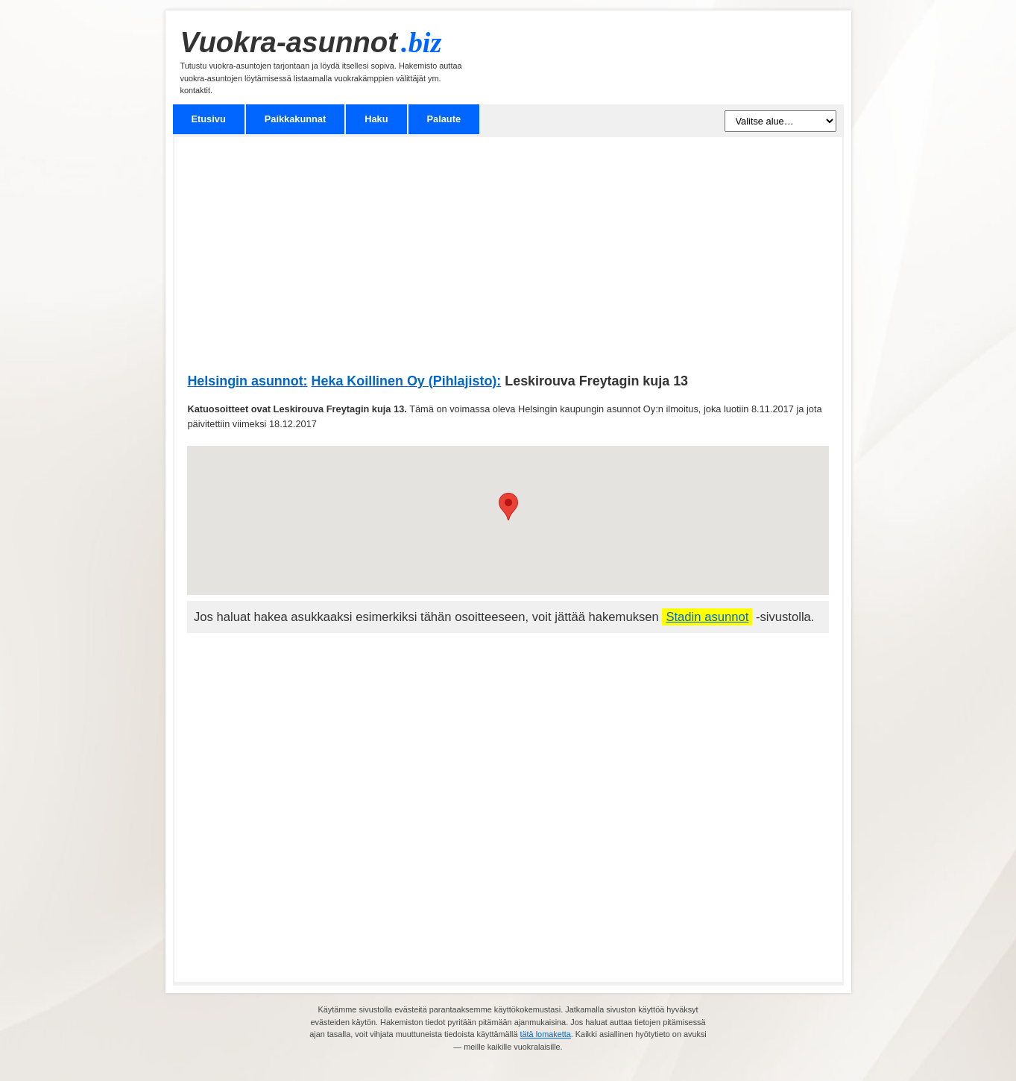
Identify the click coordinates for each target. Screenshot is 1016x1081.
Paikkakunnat (295, 119)
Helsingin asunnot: (247, 381)
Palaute (444, 119)
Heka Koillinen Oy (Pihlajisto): (407, 381)
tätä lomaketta (545, 1034)
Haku (376, 119)
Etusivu (209, 119)
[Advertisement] (507, 262)
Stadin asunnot (707, 617)
